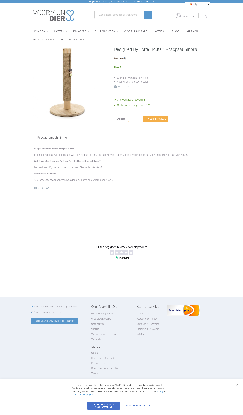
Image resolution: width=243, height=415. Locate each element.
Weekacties (97, 339)
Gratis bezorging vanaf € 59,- (48, 312)
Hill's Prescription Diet (102, 358)
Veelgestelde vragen (147, 318)
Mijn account (188, 16)
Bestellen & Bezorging (148, 323)
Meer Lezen (123, 86)
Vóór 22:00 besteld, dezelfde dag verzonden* (56, 306)
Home (34, 39)
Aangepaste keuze (137, 405)
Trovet (94, 373)
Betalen (140, 334)
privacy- (160, 391)
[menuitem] (40, 31)
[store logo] (54, 15)
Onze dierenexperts (101, 318)
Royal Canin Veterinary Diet (105, 368)
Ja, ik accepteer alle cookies (104, 405)
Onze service (97, 323)
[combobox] (123, 15)
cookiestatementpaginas (82, 394)
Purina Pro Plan (99, 363)
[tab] (52, 137)
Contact (95, 328)
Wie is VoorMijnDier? (102, 313)
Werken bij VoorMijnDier (103, 334)
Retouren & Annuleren (148, 328)
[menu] (121, 31)
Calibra (95, 352)
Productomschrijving (52, 137)
